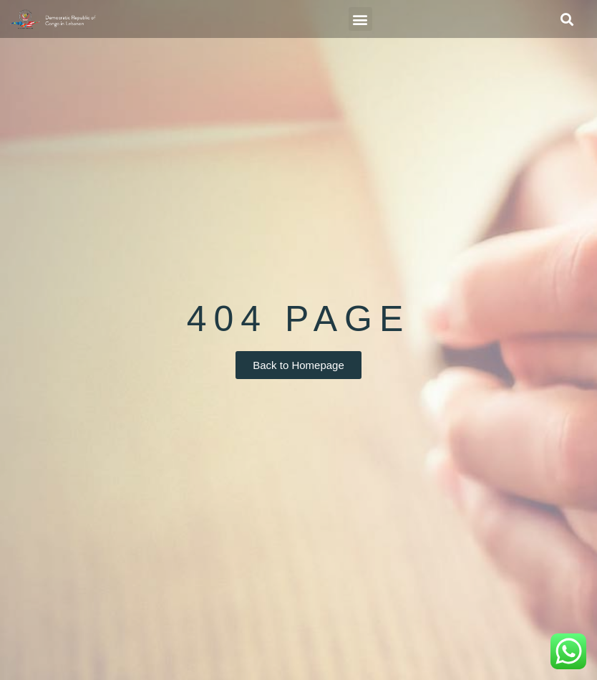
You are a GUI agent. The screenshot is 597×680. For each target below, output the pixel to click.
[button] (360, 19)
